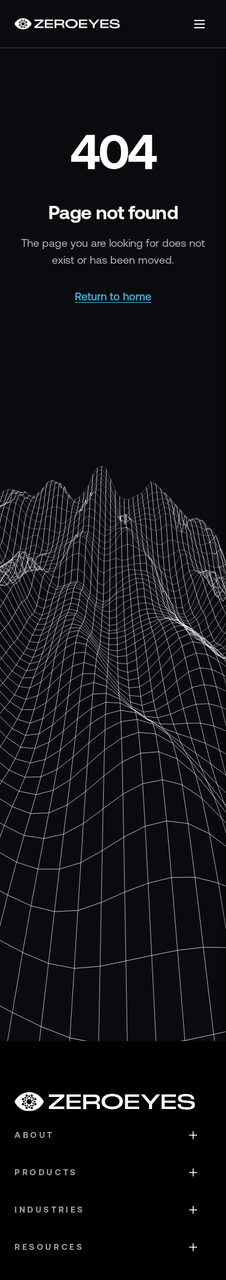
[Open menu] (199, 24)
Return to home (113, 296)
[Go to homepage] (67, 24)
